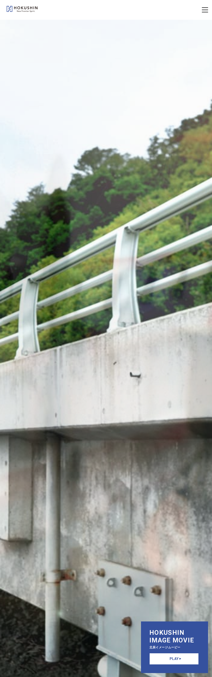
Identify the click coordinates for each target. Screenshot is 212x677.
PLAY (175, 659)
